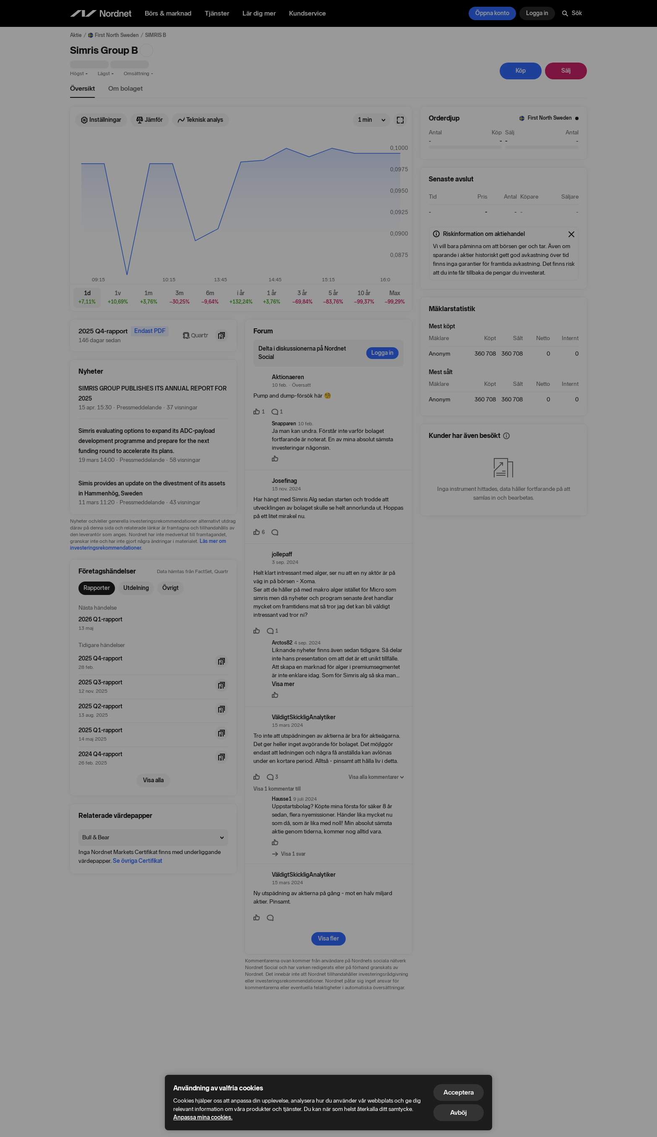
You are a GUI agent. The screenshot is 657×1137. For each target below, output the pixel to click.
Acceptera (458, 1092)
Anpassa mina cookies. (202, 1117)
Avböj (458, 1112)
